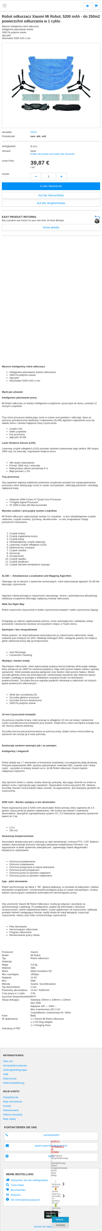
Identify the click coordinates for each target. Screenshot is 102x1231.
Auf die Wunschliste (51, 195)
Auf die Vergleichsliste (51, 203)
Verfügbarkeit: (9, 146)
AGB (5, 1074)
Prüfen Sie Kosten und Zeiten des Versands (52, 154)
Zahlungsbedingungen (15, 1070)
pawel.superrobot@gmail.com (51, 1145)
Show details (51, 227)
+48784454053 (51, 1135)
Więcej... (60, 1219)
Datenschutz (10, 1078)
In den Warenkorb (51, 186)
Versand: (6, 151)
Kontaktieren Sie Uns (20, 1127)
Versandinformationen (15, 1065)
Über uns (8, 1061)
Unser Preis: (8, 161)
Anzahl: (5, 174)
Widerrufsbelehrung (13, 1083)
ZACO (33, 132)
